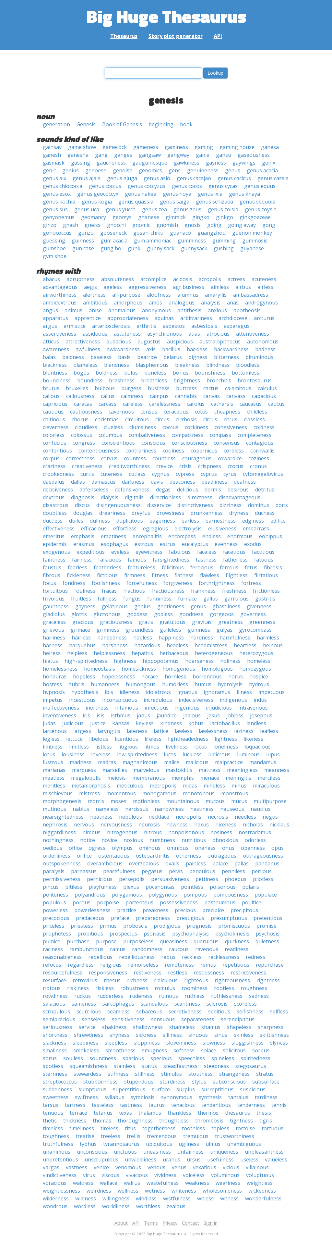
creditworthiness (129, 466)
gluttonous (107, 614)
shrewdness (88, 1034)
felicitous (173, 567)
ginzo (49, 225)
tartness (75, 1105)
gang (101, 154)
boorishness (210, 372)
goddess (137, 614)
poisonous (223, 886)
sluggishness (247, 1042)
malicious (197, 762)
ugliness (189, 1143)
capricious (55, 403)
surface (161, 1089)
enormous (240, 536)
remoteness (179, 964)
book (186, 124)
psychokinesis (232, 933)
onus (228, 847)
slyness (279, 1042)
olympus (122, 847)
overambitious (105, 863)
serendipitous (238, 1019)
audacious (118, 341)
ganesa (270, 147)
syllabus (114, 1097)
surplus (185, 1089)
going (214, 225)
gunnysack (194, 248)
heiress (52, 653)
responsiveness (108, 972)
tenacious (183, 1105)
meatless (54, 777)
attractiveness (82, 341)
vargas (51, 1167)
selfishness (250, 1011)
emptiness (113, 536)
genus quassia (135, 201)
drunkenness (207, 512)
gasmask (54, 162)
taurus (156, 1105)
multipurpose (270, 801)
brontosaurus (255, 380)
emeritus (54, 536)
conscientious (118, 442)
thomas (102, 1120)
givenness (259, 606)
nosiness (221, 832)
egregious (155, 528)
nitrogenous (122, 832)
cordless (234, 450)
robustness (134, 988)
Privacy (169, 1223)
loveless (101, 754)
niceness (225, 824)
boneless (155, 372)
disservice (159, 505)
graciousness (116, 622)
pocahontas (160, 886)
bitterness (226, 357)
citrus (230, 419)
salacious (54, 1003)
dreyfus (141, 512)
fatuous (263, 559)
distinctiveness (195, 505)
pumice (51, 941)
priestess (82, 925)
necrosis (218, 816)
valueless (276, 1159)
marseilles (114, 770)
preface (120, 918)
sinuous (198, 1034)
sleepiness (85, 1042)
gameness (145, 147)
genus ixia (210, 193)
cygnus (160, 473)
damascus (103, 481)
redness (255, 957)
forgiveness (177, 583)
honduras (54, 676)
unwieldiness (140, 1159)
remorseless (143, 964)
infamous (126, 707)
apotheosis (247, 310)
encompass (182, 536)
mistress (89, 793)
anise (95, 310)
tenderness (251, 1105)
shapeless (239, 1027)
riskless (104, 988)
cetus (201, 411)
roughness (254, 988)
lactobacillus (225, 723)
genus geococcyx (97, 193)
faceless (207, 551)
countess (135, 458)
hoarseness (199, 660)
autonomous (263, 341)
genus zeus (187, 209)
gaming (204, 147)
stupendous (138, 1081)
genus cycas (223, 186)
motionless (146, 801)
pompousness (230, 894)
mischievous (58, 793)
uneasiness (157, 1151)
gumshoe (54, 248)
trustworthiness (234, 1136)
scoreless (245, 1003)
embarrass (256, 528)
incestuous (82, 699)
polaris (250, 886)
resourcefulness (62, 972)
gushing (224, 248)
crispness (209, 466)
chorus (80, 419)
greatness (230, 622)
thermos (208, 1112)
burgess (131, 388)
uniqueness (224, 1151)
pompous (195, 894)
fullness (107, 598)
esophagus (114, 544)
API (218, 36)
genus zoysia (261, 209)
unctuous (125, 1151)
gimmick (176, 217)
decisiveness (58, 489)
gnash (70, 225)
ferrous (229, 567)
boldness (107, 372)
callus (107, 396)
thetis (50, 1120)
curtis (87, 473)
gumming (224, 240)
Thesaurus (123, 36)
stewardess (87, 1073)
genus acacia (262, 170)
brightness (186, 380)
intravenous (253, 707)
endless (211, 536)
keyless (145, 723)
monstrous (234, 793)
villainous (257, 1167)
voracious (54, 1182)
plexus (131, 886)
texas (125, 1112)
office (75, 847)
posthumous (219, 902)
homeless (258, 660)
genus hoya (177, 193)
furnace (187, 598)
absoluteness (117, 279)
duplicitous (129, 520)
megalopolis (86, 777)
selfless (279, 1011)
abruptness (80, 279)
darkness (133, 481)
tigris (265, 1120)
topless (220, 1128)
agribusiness (188, 287)
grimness (108, 629)
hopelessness (118, 676)
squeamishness (88, 1066)
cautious (53, 411)
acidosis (182, 279)
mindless (214, 785)
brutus (51, 388)
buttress (186, 388)
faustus (52, 567)
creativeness (87, 466)
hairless (81, 637)
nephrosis (55, 824)
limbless (53, 746)
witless (205, 1198)
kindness (171, 723)
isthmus (120, 715)
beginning (160, 124)
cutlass (137, 473)
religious (111, 964)
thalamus (149, 1112)
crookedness (58, 473)
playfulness (103, 886)
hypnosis (54, 692)
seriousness (57, 1027)
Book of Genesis (122, 124)
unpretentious (60, 1159)
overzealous (144, 863)
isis (100, 715)
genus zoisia (223, 209)
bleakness (187, 364)
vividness (165, 1175)
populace (266, 894)
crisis (185, 466)
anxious (217, 310)
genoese (95, 170)
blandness (116, 364)
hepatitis (142, 653)
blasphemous (152, 364)
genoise (122, 170)
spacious (133, 1058)
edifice (278, 520)
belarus (172, 357)
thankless (179, 1112)
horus (235, 676)
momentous (121, 793)
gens (175, 170)
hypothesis (84, 692)
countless (164, 458)
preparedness (153, 918)
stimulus (171, 1073)
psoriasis (155, 933)
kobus (196, 723)
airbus (243, 287)
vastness (76, 1167)
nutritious (194, 840)
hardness (201, 637)
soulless (73, 1058)
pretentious (268, 918)
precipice (213, 910)
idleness (129, 692)
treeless (110, 1136)
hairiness (54, 637)
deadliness (214, 481)
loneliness (225, 746)
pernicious (100, 879)
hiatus (50, 660)
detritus (264, 489)
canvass (235, 396)
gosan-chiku (148, 232)
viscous (110, 1175)
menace (209, 777)
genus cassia (273, 178)
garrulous (236, 598)
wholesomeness (222, 1190)
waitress (83, 1182)
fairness (82, 559)
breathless (154, 380)
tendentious (216, 1105)
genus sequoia (257, 201)
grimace (80, 629)
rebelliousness (137, 957)
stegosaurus (250, 1066)
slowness (214, 1042)
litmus (151, 746)
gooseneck (113, 232)
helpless (77, 653)
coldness (264, 427)
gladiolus (54, 614)
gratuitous (172, 622)
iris (86, 715)
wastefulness (163, 1182)
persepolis (132, 879)
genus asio (157, 178)
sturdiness (172, 1081)
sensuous (163, 1019)
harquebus (82, 645)
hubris (76, 684)
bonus (180, 372)
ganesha (78, 154)
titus (130, 1128)
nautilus (260, 808)
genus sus (55, 209)
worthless (148, 1206)
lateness (137, 731)
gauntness (56, 606)
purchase (78, 941)
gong (268, 225)
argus (50, 325)
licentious (126, 738)
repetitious (235, 964)
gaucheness (111, 162)
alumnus (187, 294)
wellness (128, 1190)
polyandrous (90, 894)
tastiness (131, 1105)
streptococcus (60, 1081)
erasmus (83, 544)
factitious (263, 551)
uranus (171, 1159)
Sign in (211, 1223)
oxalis (172, 863)
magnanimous (140, 762)
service (87, 1027)
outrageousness (263, 855)
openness (253, 847)
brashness (122, 380)
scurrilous (89, 1011)
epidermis (55, 544)
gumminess (192, 240)
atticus (51, 341)
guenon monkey (252, 232)
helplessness (109, 653)
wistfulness (177, 1198)
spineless (222, 1058)
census (148, 411)
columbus (110, 435)
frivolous (54, 598)
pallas (241, 863)
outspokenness (62, 863)
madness (80, 762)
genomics (150, 170)
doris (282, 505)
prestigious (190, 918)
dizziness (230, 505)
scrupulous (56, 1011)
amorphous (128, 302)
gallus (210, 598)
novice (109, 840)
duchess (265, 512)
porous (81, 902)
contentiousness (98, 450)
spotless (53, 1066)
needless (245, 816)
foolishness (106, 583)
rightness (268, 980)
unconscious (92, 1151)
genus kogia (97, 201)
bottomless (245, 372)
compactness (187, 435)
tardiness (266, 1097)
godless (163, 614)
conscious (153, 442)
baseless (101, 357)
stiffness (118, 1073)
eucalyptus (195, 544)
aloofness (159, 294)
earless (190, 520)
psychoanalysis (190, 933)
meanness (276, 770)
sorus (50, 1058)
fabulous (180, 551)
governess (253, 614)
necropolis (188, 816)
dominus (258, 505)
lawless (183, 731)
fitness (160, 575)
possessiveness (179, 902)
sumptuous (92, 1089)
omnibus (177, 847)
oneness (205, 847)
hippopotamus (161, 660)
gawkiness (186, 162)
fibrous (51, 575)
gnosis (192, 225)
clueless (113, 427)
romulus (165, 988)
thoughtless (174, 1120)
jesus (213, 715)
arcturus (264, 318)
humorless (175, 684)
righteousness (232, 980)
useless (249, 1159)
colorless (54, 435)
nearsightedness (63, 816)
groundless (139, 629)
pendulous (202, 871)
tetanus (103, 1112)
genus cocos (187, 186)
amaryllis (216, 294)
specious (161, 1058)
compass (220, 435)
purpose (106, 941)
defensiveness (132, 489)
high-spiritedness (86, 660)
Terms (151, 1223)
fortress (251, 583)
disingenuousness (118, 505)
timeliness (81, 1128)
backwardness (231, 349)
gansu (223, 154)
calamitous (238, 388)
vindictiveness (60, 1175)
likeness (253, 738)
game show (82, 147)
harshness (115, 645)
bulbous (105, 388)
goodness (191, 614)
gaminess (176, 147)
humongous (141, 684)
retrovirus (85, 980)
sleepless (116, 1042)
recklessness (223, 957)
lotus (49, 754)
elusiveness (222, 528)
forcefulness (141, 583)
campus (159, 396)
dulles (76, 520)
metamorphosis (91, 785)
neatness (101, 816)
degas (163, 489)
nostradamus (255, 832)
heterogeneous (214, 653)
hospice (258, 676)
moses (118, 801)
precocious (56, 918)
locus (200, 746)
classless (254, 419)
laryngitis (109, 731)
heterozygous (256, 653)
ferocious (201, 567)
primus (108, 925)
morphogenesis (62, 801)
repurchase (270, 964)
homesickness (139, 668)
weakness (197, 1182)
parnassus (84, 871)
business (159, 388)
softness (184, 1050)
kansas (120, 723)
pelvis (176, 871)
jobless (234, 715)
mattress (209, 770)
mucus (239, 801)
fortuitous (55, 590)
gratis (146, 622)
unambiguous (244, 1143)
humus (203, 684)
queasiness (173, 941)
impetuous (271, 692)
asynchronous (164, 333)
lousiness (73, 754)
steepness (216, 1066)
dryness (238, 512)
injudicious (219, 707)
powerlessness (92, 910)
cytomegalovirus (263, 473)
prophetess (57, 933)
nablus (81, 808)
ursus (194, 1159)
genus (232, 170)
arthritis (146, 325)
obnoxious (225, 840)
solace (208, 1050)
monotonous (199, 793)
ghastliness (226, 606)
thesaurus (237, 1112)
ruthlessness (227, 995)
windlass (146, 1198)
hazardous (147, 645)
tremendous (162, 1136)
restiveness (147, 972)
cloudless (86, 427)
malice (171, 762)
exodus (253, 544)
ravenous (206, 949)
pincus (51, 886)
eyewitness (149, 551)
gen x (268, 162)
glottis (79, 614)
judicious (73, 723)
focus (49, 583)
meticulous (130, 785)
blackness (55, 364)
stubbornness (100, 1081)
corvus (109, 458)
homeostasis (99, 668)
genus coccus (105, 186)
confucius (54, 442)
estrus (167, 544)
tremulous (195, 1136)
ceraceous (176, 411)
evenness (226, 544)
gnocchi (116, 225)
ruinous (168, 995)
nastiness (202, 808)
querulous (206, 941)
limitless (79, 746)
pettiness (207, 879)
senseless (93, 1019)
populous (54, 902)
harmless (268, 637)
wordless (85, 1206)
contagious (259, 442)
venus (179, 1167)
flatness (184, 575)
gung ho (111, 248)
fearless (77, 567)
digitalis (134, 497)
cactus (211, 388)
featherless (107, 567)
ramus (117, 949)
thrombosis (209, 1120)
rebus (168, 957)
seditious (219, 1011)
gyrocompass (255, 629)
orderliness (56, 855)
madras (107, 762)
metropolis (163, 785)
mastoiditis (179, 770)
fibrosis (273, 567)
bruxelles (77, 388)
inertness (97, 707)
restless (177, 972)
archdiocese (233, 318)
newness (177, 824)
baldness (73, 357)
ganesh (52, 154)
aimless (220, 287)
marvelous (146, 770)
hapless (142, 637)
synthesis (210, 1097)
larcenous (55, 731)
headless (177, 645)
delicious (187, 489)
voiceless (194, 1175)
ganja (202, 154)
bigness (198, 357)
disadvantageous (239, 497)
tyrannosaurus (121, 1143)
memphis (183, 777)
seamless (118, 1011)
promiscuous (234, 925)
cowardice (230, 458)
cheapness (227, 411)
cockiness (196, 427)
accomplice (153, 279)
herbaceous (174, 653)
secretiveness (185, 1011)
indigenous (233, 699)
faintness (54, 559)
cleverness (55, 427)
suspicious (253, 1089)
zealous (176, 1206)
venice (101, 1167)
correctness (80, 458)
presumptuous (229, 918)
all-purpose (126, 294)
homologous (217, 668)
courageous (196, 458)
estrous (144, 544)
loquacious (257, 746)
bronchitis (219, 380)
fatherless (235, 559)
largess (82, 731)
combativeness (147, 435)
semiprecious (59, 1019)
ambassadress (250, 294)
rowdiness (55, 995)
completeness (254, 435)
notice (87, 840)
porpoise (108, 902)
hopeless (84, 676)
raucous (179, 949)
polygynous (162, 894)
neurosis (149, 824)
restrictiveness (248, 972)
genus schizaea (214, 201)
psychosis (267, 933)
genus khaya (244, 193)
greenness (262, 622)
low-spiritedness (137, 754)
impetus (53, 699)
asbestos (174, 325)
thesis (263, 1112)
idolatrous (158, 692)
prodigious (167, 925)
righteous (196, 980)
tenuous (53, 1112)
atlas (194, 333)
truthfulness (58, 1143)
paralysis (54, 871)
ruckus (82, 995)
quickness (237, 941)
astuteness (127, 333)
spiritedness (255, 1058)
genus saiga (174, 201)
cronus (258, 466)
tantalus (238, 1097)
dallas (78, 481)
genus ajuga (122, 178)
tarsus (50, 1105)
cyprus (209, 473)
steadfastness (180, 1066)
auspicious (180, 341)
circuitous (137, 419)
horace (149, 676)
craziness (54, 466)
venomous (128, 1167)
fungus (132, 598)
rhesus (112, 980)
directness (199, 497)
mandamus (262, 762)
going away (242, 225)
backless (197, 349)
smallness (55, 1050)
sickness (146, 1034)
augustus (148, 341)
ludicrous (219, 754)
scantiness (187, 1003)
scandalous (154, 1003)
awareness (56, 349)
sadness (259, 995)
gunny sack (160, 248)
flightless (237, 575)
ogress (97, 847)
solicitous (234, 1050)
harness (53, 645)
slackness (54, 1042)
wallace (108, 1182)
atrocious (218, 333)
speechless (191, 1058)
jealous (192, 715)
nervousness (116, 824)
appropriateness (127, 318)
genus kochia (59, 201)
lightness (226, 738)
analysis (210, 302)
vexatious (204, 1167)
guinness (83, 240)
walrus (132, 1182)
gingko (200, 217)
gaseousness (254, 154)
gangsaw (150, 154)
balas (49, 357)
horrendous (207, 676)
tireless (109, 1128)
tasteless (102, 1105)
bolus (131, 372)
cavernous (121, 411)
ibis (109, 692)
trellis (133, 1136)
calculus (267, 388)
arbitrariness (196, 318)
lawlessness (213, 731)
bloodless (247, 364)
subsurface (265, 1081)
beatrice (147, 357)
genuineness (203, 170)
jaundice (167, 715)
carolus (196, 403)
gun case (83, 248)
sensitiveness (128, 1019)
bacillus (171, 349)
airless (265, 287)
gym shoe (54, 256)
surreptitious (217, 1089)
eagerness (162, 520)
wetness (155, 1190)
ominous (149, 847)
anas (233, 302)
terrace (78, 1112)
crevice (164, 466)
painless (196, 863)
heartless (245, 645)
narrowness (169, 808)
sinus (220, 1034)
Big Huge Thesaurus (166, 16)
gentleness (170, 606)
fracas (109, 590)
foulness (84, 590)
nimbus (91, 832)
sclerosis (217, 1003)
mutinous (54, 808)
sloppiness (147, 1042)
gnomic (141, 225)
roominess (195, 988)
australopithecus (220, 341)
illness (244, 692)
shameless (182, 1027)
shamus (210, 1027)
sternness (55, 1073)
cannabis (186, 396)
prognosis (199, 925)
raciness (53, 949)
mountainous (182, 801)
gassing (80, 162)
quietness (267, 941)
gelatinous (115, 606)
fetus (251, 567)
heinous (273, 645)
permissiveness (61, 879)
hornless (175, 676)
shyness (119, 1034)
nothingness (58, 840)
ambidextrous (60, 302)
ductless (53, 520)
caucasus (251, 403)
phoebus (235, 879)
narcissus (136, 808)
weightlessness (61, 1190)
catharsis (222, 403)
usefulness (220, 1159)
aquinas (164, 318)
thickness (74, 1120)
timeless (53, 1128)
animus (73, 310)
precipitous (244, 910)
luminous (248, 754)
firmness (134, 575)
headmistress (211, 645)
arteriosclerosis (111, 325)
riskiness (78, 988)
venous (156, 1167)
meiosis (116, 777)
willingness (115, 1198)
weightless (260, 1182)
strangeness (234, 1073)
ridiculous (166, 980)
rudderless (110, 995)
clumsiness (142, 427)
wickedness (262, 1190)
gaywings (243, 162)
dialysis (109, 497)
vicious (231, 1167)
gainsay (52, 147)
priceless (53, 925)
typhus (88, 1143)
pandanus (267, 863)
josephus (261, 715)
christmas (107, 419)
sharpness (270, 1027)
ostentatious (113, 855)
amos (155, 302)
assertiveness (59, 333)
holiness (230, 660)
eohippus (270, 536)
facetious (234, 551)
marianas (54, 770)
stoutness (200, 1073)
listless (103, 746)
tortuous (272, 1128)
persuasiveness (170, 879)
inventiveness (59, 715)
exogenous (56, 551)
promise (266, 925)
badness (265, 349)
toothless (193, 1128)
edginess (253, 520)
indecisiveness (196, 699)
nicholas (253, 824)
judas (49, 723)
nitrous (153, 832)
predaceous (90, 918)
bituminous (259, 357)
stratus (265, 1073)
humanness (105, 684)
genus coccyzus (146, 186)
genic (49, 170)
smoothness (120, 1050)
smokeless (86, 1050)
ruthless (194, 995)
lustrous (53, 762)
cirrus (210, 419)
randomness (147, 949)
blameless (85, 364)
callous (51, 396)
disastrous (55, 505)
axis (151, 349)
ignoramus (217, 692)
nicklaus (279, 824)
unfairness (190, 1151)
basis (124, 357)
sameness (84, 1003)
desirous (238, 489)
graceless (54, 622)
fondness (74, 583)
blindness (218, 364)
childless (257, 411)
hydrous (259, 684)
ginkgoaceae (255, 217)
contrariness (140, 450)
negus (270, 816)
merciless (269, 777)
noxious (133, 840)
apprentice (88, 318)
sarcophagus (118, 1003)
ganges (123, 154)
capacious (264, 396)
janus (143, 715)
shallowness (148, 1027)
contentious (57, 450)
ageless (112, 287)
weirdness (99, 1190)
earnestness (221, 520)
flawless (209, 575)
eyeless (120, 551)
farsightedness (171, 559)
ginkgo (224, 217)
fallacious (109, 559)
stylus (199, 1081)
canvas (211, 396)
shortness (55, 1034)
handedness (112, 637)
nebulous (130, 816)
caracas (83, 403)
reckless (192, 957)
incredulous (158, 699)
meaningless (242, 770)
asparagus (237, 325)
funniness (159, 598)
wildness (85, 1198)
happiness (171, 637)
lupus (273, 754)
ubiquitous (159, 1143)
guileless (170, 629)
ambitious (95, 302)
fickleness (78, 575)
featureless (141, 567)
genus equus (260, 186)
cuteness (111, 473)
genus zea (154, 209)
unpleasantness (264, 1151)
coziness (258, 458)
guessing (54, 240)
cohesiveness (231, 427)
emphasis (82, 536)
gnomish (167, 225)
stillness (145, 1073)
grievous (53, 629)
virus (89, 1175)
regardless (81, 964)
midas (190, 785)
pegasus (152, 871)
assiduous (95, 333)
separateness (197, 1019)
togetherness (158, 1128)
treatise (85, 1136)
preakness (155, 910)
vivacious (137, 1175)
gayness (216, 162)
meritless (54, 785)
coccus (170, 427)
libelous (98, 738)
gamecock (114, 147)
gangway (178, 154)
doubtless (55, 512)
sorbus (260, 1050)
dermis (213, 489)
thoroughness (135, 1120)
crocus (235, 466)
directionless (165, 497)
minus (238, 785)
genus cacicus (234, 178)
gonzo (86, 232)
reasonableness (62, 957)
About (121, 1223)
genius (70, 170)
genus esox (57, 193)
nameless (107, 808)
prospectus (123, 933)
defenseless (93, 489)
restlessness (209, 972)
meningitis (238, 777)
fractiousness (167, 590)
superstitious (129, 1089)
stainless (124, 1066)
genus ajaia (87, 178)
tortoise (245, 1128)
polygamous (127, 894)
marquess (84, 770)
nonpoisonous (186, 832)
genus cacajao (194, 178)
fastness (206, 559)
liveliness (177, 746)
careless (133, 403)
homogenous (178, 668)
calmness (132, 396)
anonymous (156, 310)
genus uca (86, 209)
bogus (81, 372)
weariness (228, 1182)
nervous (84, 824)
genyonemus (59, 217)
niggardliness (59, 832)
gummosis (254, 240)
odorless (255, 840)
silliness (172, 1034)
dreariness (112, 512)
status (149, 1066)
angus (50, 310)
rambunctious (86, 949)
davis (157, 481)
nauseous (232, 808)
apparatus (55, 318)
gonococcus (57, 232)
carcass (107, 403)
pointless (192, 886)
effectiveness (59, 528)
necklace (158, 816)
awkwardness (123, 349)
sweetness (55, 1097)
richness (137, 980)
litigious (128, 746)
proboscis (135, 925)
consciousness (189, 442)
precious (185, 910)
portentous (139, 902)
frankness (203, 590)
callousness (80, 396)
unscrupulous (101, 1159)
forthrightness (217, 583)
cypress (185, 473)
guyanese (252, 248)
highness (125, 660)
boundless (89, 380)
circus (162, 419)
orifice (84, 855)
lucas (170, 754)
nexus (201, 824)
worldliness (116, 1206)
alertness (94, 294)
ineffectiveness (61, 707)
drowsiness (170, 512)
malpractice (229, 762)
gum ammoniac (152, 240)
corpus (51, 458)
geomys (122, 217)
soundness (102, 1058)
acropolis (210, 279)
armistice (75, 325)
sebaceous (149, 1011)
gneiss (93, 225)
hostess (52, 684)
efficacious (94, 528)
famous (137, 559)
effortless (124, 528)
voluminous (225, 1175)
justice (98, 723)
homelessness (60, 668)
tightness (241, 1120)
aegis (90, 287)
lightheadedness (188, 738)
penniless (233, 871)
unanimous (56, 1151)
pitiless (73, 886)
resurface (54, 980)
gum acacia (114, 240)
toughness (56, 1136)
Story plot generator (175, 36)
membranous (148, 777)
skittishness (274, 1034)
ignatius (187, 692)
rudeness (141, 995)
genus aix (54, 178)
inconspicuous (119, 699)
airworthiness (60, 294)
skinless (243, 1034)
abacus (51, 279)
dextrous (54, 497)
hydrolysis (230, 684)
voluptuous (260, 1175)
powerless (55, 910)
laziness (244, 731)
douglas (83, 512)
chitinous (54, 419)
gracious (82, 622)
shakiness (114, 1027)
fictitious (107, 575)
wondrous (55, 1206)
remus (208, 964)
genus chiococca (62, 186)
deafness (245, 481)
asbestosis (204, 325)
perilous (262, 871)
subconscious (229, 1081)
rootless (224, 988)
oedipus (52, 847)
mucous (215, 801)
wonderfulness (263, 1198)
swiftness (86, 1097)
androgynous (261, 302)
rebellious (100, 957)
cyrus (229, 473)
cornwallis (262, 450)
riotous (52, 988)
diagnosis (82, 497)
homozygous (255, 668)
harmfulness (234, 637)
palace (220, 863)
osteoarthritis (153, 855)
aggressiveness (147, 287)
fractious (134, 590)
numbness (162, 840)
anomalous (122, 310)
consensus (227, 442)
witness (229, 1198)
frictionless (266, 590)
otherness (188, 855)
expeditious (91, 551)
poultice (251, 902)
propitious (90, 933)
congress (84, 442)
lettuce (74, 738)
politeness (55, 894)
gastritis (265, 598)
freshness (234, 590)
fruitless (81, 598)
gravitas (202, 622)
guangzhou (211, 232)
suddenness (57, 1089)
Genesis (86, 124)
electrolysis (188, 528)
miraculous (266, 785)
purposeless (138, 941)
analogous (182, 302)
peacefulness (119, 871)
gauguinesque (149, 162)
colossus (81, 435)
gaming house (237, 147)
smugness (154, 1050)
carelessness (164, 403)
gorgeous (222, 614)
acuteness (264, 279)
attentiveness (252, 333)
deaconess (182, 481)
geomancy (93, 217)
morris (96, 801)
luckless (192, 754)
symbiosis (143, 1097)
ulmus (213, 1143)
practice (126, 910)
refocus (52, 964)
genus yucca (121, 209)
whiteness (184, 1190)
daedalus (54, 481)
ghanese (148, 217)
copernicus (204, 450)
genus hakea (140, 193)
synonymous (176, 1097)
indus (260, 699)
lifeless (153, 738)
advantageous (60, 287)
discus (82, 505)
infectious (157, 707)
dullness (100, 520)
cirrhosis (186, 419)
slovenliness (181, 1042)
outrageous (222, 855)
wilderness (56, 1198)
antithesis (189, 310)
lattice (161, 731)
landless (256, 723)
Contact (190, 1223)
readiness (236, 949)
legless (51, 738)
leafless (269, 731)
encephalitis (147, 536)
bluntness (55, 372)
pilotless (263, 879)
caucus (276, 403)
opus (277, 847)
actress (236, 279)
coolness (173, 450)
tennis (279, 1105)
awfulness (88, 349)
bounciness (57, 380)
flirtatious (266, 575)
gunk (134, 248)
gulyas (224, 629)
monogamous (159, 793)
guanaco (180, 232)
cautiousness (86, 411)
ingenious (187, 707)
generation (56, 124)
